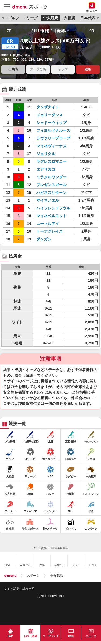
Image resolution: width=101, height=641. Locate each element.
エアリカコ (45, 169)
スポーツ (33, 576)
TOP (10, 636)
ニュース (91, 636)
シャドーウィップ (51, 122)
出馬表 (13, 69)
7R (9, 31)
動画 (71, 636)
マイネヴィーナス (51, 146)
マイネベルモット (51, 216)
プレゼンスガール (51, 185)
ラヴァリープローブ (53, 138)
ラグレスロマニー (51, 161)
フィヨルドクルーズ (53, 130)
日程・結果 (30, 636)
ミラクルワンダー (51, 177)
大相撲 (69, 18)
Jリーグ (31, 18)
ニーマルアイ (47, 223)
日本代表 (87, 18)
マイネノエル (47, 200)
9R (91, 31)
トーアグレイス (49, 231)
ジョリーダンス (49, 115)
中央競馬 (50, 18)
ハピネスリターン (51, 192)
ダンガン (43, 239)
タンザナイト (47, 107)
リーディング (51, 636)
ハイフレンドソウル (53, 208)
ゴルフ (13, 18)
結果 (88, 69)
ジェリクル (45, 154)
